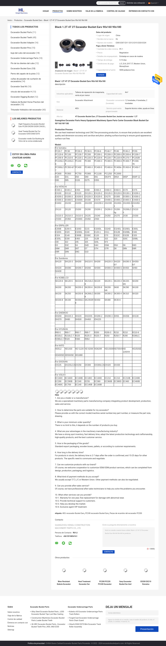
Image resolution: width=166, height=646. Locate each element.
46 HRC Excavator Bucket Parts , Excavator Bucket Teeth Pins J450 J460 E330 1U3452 (48, 625)
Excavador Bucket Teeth (21, 37)
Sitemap (11, 630)
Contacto (101, 75)
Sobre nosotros (74, 11)
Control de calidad (116, 11)
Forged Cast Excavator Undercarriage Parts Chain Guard (84, 619)
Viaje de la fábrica (94, 11)
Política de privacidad (36, 643)
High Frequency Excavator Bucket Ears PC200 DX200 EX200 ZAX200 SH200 (32, 126)
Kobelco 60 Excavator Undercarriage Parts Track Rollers (86, 613)
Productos (57, 11)
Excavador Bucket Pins (21, 48)
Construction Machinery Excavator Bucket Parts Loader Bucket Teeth (48, 619)
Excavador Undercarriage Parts (24, 58)
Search (122, 3)
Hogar (46, 11)
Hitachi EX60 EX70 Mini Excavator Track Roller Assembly (85, 625)
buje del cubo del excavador (23, 53)
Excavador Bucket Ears (33, 20)
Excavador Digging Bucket (22, 97)
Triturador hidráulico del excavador (26, 110)
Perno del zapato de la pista (23, 73)
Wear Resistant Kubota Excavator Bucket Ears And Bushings (64, 582)
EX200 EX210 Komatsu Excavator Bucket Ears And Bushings (145, 582)
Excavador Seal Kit (19, 86)
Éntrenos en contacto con (141, 11)
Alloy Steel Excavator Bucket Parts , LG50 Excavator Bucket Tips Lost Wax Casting (47, 613)
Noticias (11, 626)
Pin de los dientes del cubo (23, 63)
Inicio (10, 20)
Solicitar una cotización (136, 3)
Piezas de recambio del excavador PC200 (126, 513)
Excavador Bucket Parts (21, 32)
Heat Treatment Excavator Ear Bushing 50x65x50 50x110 (84, 582)
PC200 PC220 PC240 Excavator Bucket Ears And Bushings (105, 582)
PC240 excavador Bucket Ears (97, 513)
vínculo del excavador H (21, 92)
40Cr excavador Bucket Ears (73, 513)
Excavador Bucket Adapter (22, 42)
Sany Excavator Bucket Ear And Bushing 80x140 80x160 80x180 (125, 582)
